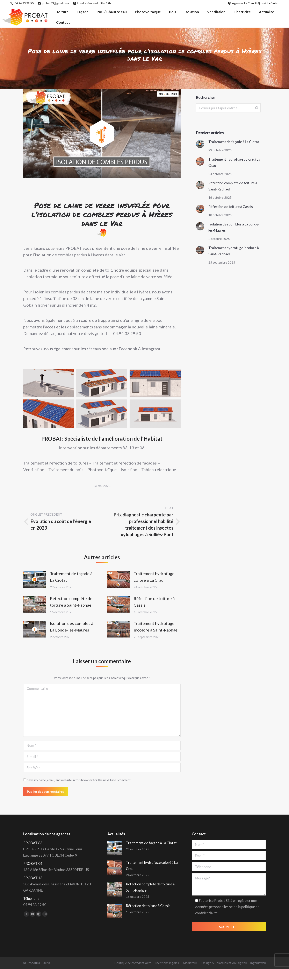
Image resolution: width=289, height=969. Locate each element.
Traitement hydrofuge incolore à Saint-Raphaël (156, 626)
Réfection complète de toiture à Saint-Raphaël (71, 601)
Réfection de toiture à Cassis (154, 601)
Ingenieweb (258, 963)
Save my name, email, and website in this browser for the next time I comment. (79, 780)
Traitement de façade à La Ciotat (71, 577)
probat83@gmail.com (53, 3)
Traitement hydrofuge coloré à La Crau (154, 577)
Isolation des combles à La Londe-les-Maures (71, 626)
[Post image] (34, 579)
